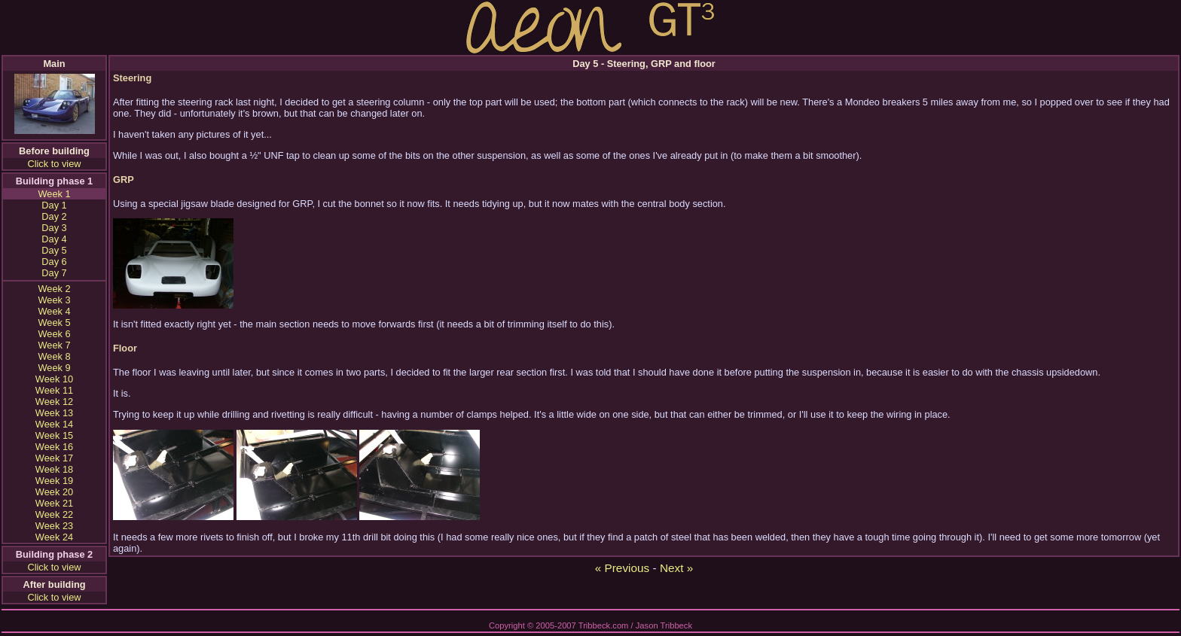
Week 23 (54, 525)
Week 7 (54, 345)
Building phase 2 (54, 554)
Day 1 (53, 205)
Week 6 (54, 333)
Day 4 (53, 239)
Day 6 (53, 261)
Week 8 (54, 356)
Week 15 (54, 435)
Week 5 (54, 322)
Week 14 (54, 424)
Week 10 (54, 379)
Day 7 (53, 272)
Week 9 (54, 367)
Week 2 (54, 288)
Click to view (54, 163)
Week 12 (54, 401)
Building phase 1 (54, 181)
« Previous (622, 567)
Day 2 (53, 216)
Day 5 (53, 250)
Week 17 (54, 458)
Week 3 (54, 300)
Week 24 (54, 537)
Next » (676, 567)
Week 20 (54, 492)
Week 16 (54, 446)
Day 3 (53, 227)
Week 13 (54, 412)
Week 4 (54, 311)
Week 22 (54, 514)
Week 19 (54, 480)
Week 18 (54, 469)
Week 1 (54, 193)
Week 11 (54, 390)
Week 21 (54, 503)
